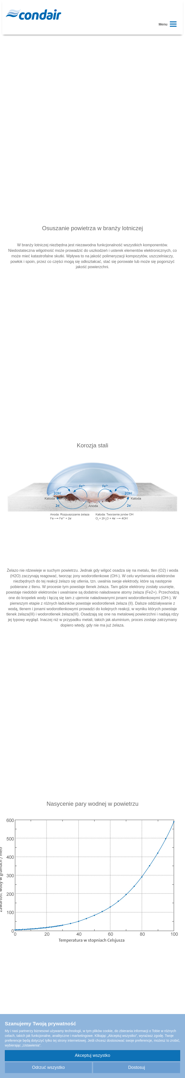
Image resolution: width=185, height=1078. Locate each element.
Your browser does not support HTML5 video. (92, 90)
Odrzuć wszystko (48, 1067)
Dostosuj (136, 1067)
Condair (33, 14)
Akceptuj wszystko (92, 1055)
